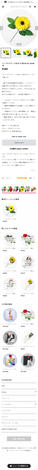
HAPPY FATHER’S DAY (9, 429)
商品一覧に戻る (19, 439)
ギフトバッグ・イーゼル (10, 423)
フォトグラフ (6, 411)
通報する (33, 170)
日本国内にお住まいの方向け (19, 149)
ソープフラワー (7, 404)
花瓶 (3, 386)
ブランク (5, 417)
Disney (4, 392)
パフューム (5, 398)
